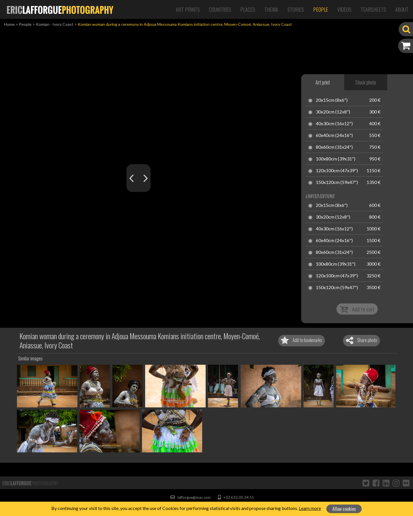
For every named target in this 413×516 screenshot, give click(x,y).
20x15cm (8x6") (332, 100)
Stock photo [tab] (365, 82)
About (401, 9)
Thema (271, 9)
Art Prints (188, 9)
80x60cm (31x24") (334, 147)
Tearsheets (373, 9)
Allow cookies (344, 508)
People (320, 9)
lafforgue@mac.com (190, 497)
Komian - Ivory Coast (54, 24)
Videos (344, 9)
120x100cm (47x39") (337, 170)
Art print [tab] (322, 82)
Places (247, 9)
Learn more (310, 508)
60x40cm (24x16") (334, 135)
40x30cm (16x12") (334, 123)
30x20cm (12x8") (333, 112)
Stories (295, 9)
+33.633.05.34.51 (236, 497)
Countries (220, 9)
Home (9, 24)
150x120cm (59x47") (337, 182)
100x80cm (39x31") (335, 159)
